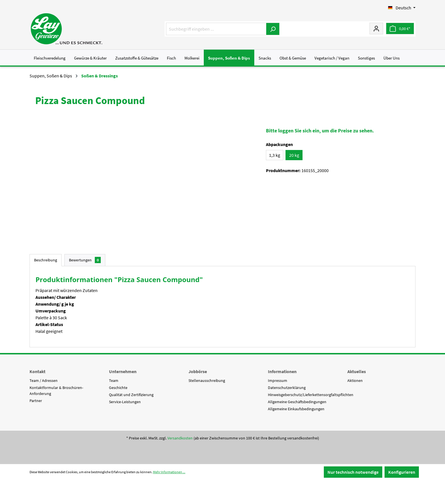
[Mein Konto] (376, 28)
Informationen (282, 371)
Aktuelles (356, 371)
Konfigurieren (401, 472)
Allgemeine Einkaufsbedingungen (296, 408)
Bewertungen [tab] (85, 260)
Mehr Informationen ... (169, 472)
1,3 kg (274, 155)
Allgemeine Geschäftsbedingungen (297, 401)
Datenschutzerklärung (287, 387)
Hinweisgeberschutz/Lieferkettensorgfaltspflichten (310, 394)
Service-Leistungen (125, 401)
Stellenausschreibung (206, 380)
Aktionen (355, 380)
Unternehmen (123, 371)
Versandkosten (180, 438)
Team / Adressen (44, 380)
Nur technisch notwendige (353, 472)
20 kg (294, 155)
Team (113, 380)
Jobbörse (197, 371)
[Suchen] (273, 29)
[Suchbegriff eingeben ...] (216, 29)
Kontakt (37, 371)
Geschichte (118, 387)
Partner (36, 400)
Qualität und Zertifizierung (131, 394)
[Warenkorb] (400, 28)
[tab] (46, 260)
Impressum (277, 380)
